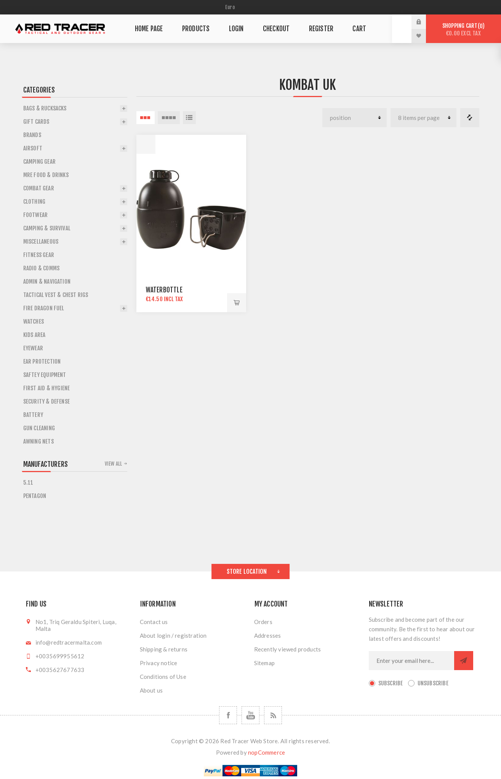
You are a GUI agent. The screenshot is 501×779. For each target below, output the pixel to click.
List (189, 117)
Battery (33, 414)
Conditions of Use (163, 676)
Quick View (145, 144)
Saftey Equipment (44, 374)
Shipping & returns (164, 649)
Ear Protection (42, 361)
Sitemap (264, 662)
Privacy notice (159, 662)
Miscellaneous (41, 241)
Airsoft (32, 148)
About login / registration (173, 635)
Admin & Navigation (47, 281)
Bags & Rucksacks (45, 108)
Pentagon (34, 496)
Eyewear (33, 348)
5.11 (28, 482)
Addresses (267, 635)
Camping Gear (39, 161)
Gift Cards (36, 121)
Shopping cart (463, 29)
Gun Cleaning (39, 428)
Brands (32, 135)
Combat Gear (38, 188)
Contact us (154, 621)
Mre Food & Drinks (46, 175)
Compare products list (469, 117)
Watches (33, 321)
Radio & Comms (41, 268)
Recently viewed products (287, 649)
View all (113, 464)
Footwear (35, 215)
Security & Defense (46, 401)
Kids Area (34, 334)
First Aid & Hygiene (46, 388)
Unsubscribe (433, 683)
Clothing (34, 201)
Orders (263, 621)
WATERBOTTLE (164, 290)
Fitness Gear (38, 255)
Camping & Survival (47, 228)
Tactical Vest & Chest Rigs (55, 295)
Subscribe (390, 683)
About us (151, 690)
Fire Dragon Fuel (43, 308)
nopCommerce (266, 752)
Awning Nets (38, 441)
